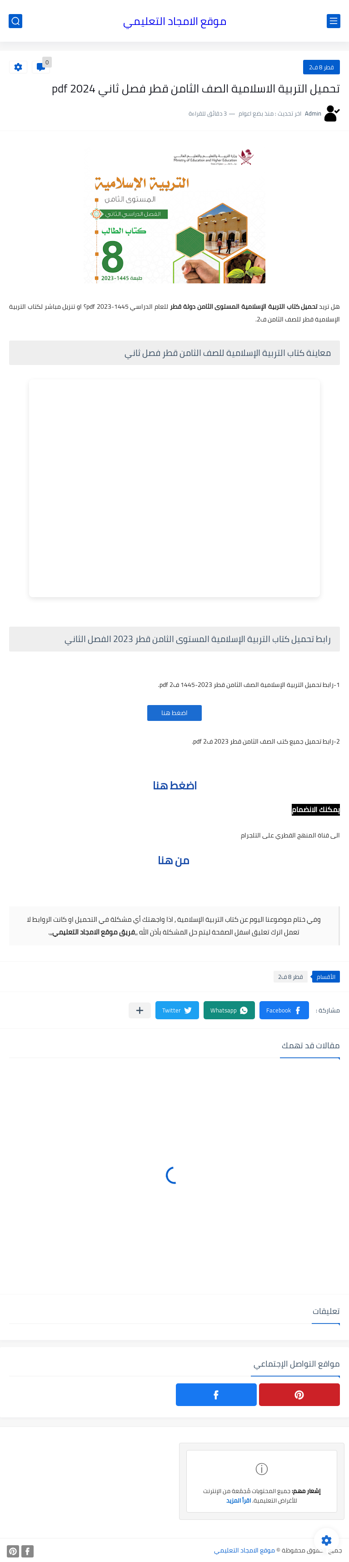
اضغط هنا (174, 713)
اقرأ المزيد (238, 1500)
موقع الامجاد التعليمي (174, 21)
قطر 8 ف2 (321, 67)
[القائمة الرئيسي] (333, 21)
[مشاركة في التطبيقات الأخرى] (140, 1010)
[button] (284, 1010)
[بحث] (15, 21)
